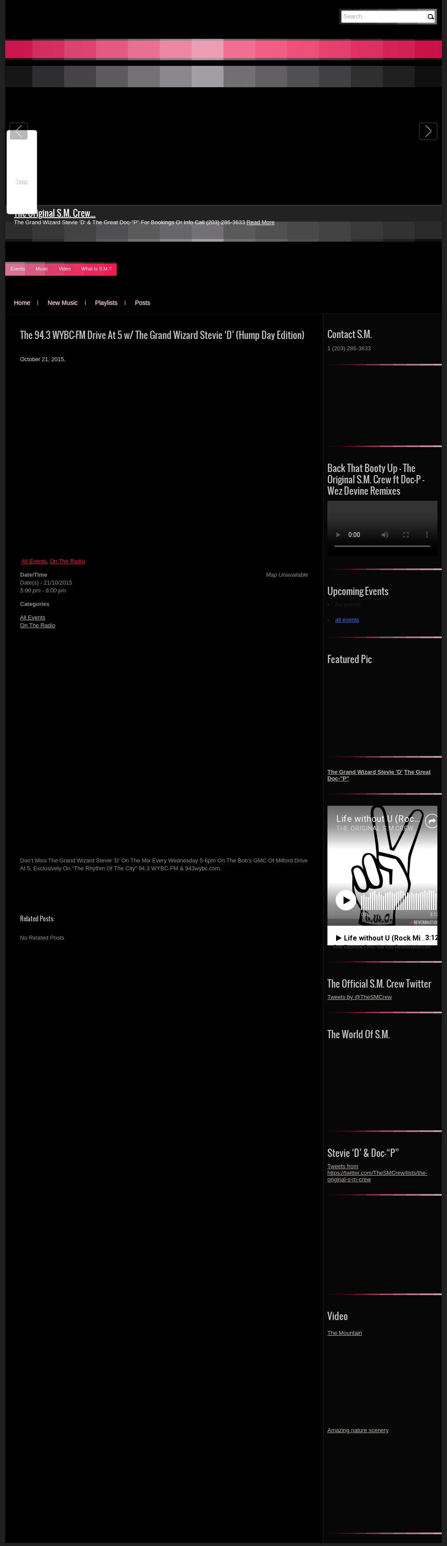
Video (64, 268)
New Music (62, 302)
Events (17, 268)
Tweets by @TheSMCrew (359, 997)
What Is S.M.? (96, 268)
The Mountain (344, 1333)
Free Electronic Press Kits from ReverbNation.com (382, 946)
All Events (34, 561)
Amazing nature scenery (358, 1430)
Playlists (106, 302)
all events (347, 619)
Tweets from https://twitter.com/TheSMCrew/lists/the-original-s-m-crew (377, 1173)
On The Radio (67, 561)
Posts (142, 302)
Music (42, 268)
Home (22, 302)
